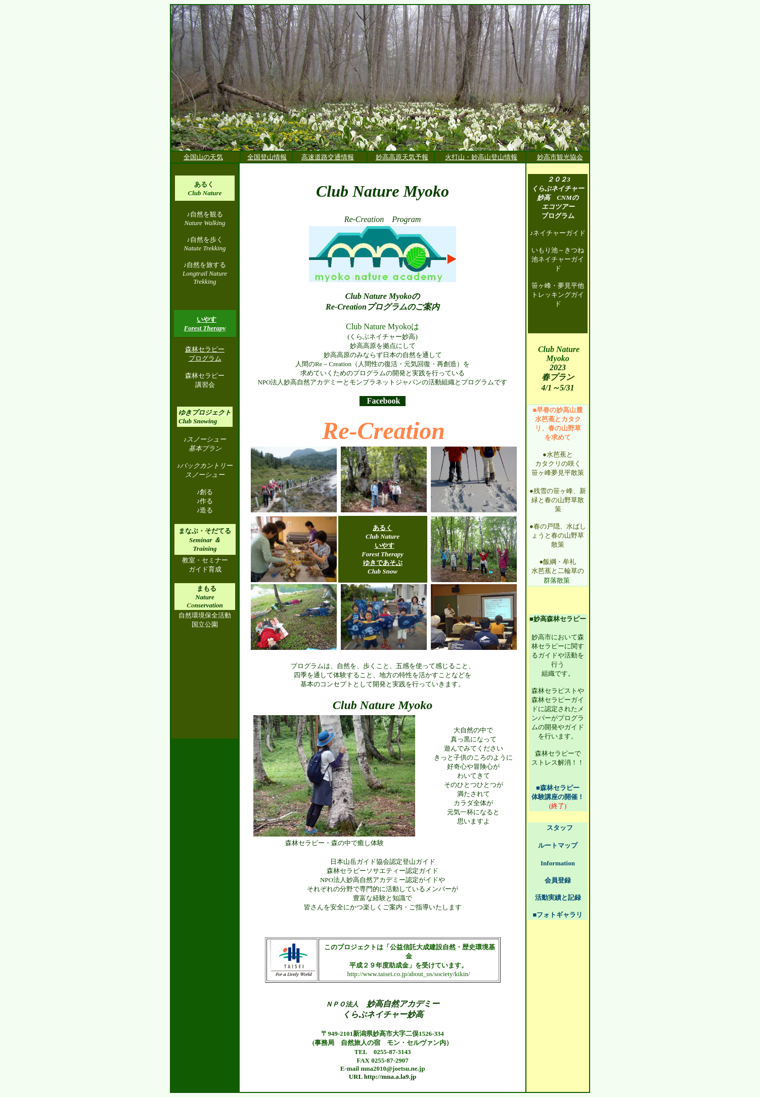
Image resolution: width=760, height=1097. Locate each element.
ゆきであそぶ (383, 562)
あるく (382, 528)
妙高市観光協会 (560, 157)
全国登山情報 (267, 157)
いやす (384, 545)
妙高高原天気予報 (402, 157)
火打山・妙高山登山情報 (481, 157)
